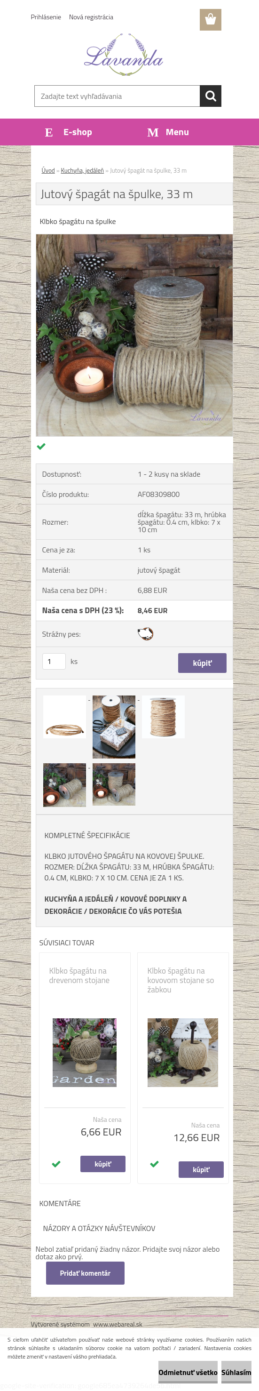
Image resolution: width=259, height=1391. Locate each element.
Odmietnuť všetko (188, 1372)
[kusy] (54, 661)
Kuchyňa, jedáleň (82, 170)
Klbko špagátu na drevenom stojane (79, 975)
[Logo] (123, 54)
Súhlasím (236, 1372)
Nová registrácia (91, 17)
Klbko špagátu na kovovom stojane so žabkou (181, 980)
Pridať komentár (85, 1273)
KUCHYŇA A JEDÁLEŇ (79, 898)
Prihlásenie (46, 17)
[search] (210, 96)
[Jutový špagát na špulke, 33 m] (134, 238)
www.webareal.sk (117, 1324)
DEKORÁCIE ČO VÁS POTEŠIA (135, 911)
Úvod (48, 170)
